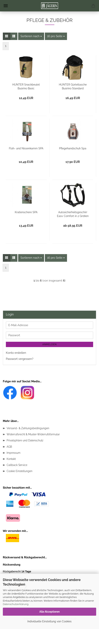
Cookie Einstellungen (19, 471)
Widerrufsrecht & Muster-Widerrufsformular (33, 434)
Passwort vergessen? (19, 359)
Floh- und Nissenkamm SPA (26, 148)
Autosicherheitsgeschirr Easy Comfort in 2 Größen (73, 214)
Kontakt (11, 458)
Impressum (13, 452)
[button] (6, 36)
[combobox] (31, 36)
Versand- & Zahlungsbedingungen (28, 428)
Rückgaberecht (17, 571)
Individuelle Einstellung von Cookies (49, 621)
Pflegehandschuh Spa (72, 148)
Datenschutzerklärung (15, 604)
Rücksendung (11, 564)
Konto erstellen (16, 353)
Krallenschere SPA (26, 212)
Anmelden (49, 344)
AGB (9, 446)
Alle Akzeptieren (49, 611)
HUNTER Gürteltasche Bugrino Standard (73, 86)
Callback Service (17, 465)
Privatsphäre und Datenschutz (25, 440)
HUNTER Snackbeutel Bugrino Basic (26, 86)
